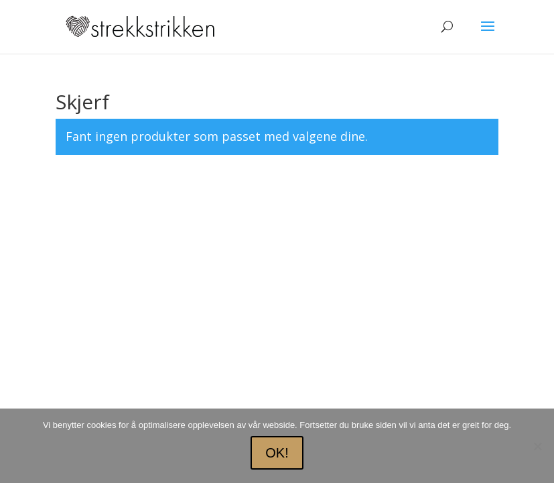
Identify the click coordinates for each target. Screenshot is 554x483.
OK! (276, 452)
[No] (537, 446)
